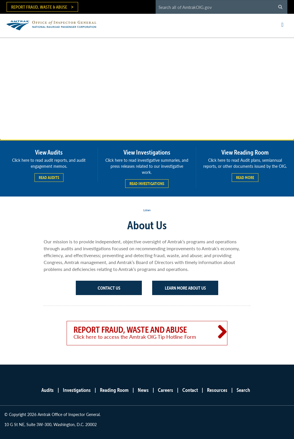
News (143, 390)
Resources (217, 390)
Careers (165, 390)
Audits (47, 390)
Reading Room (114, 390)
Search (243, 390)
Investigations (77, 390)
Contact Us (109, 288)
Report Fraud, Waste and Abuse (139, 332)
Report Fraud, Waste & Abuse (39, 7)
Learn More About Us (185, 288)
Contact (190, 390)
